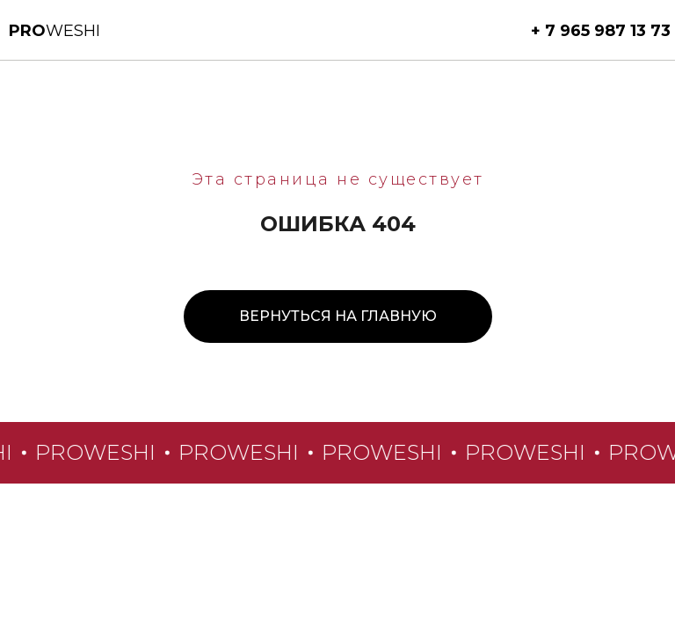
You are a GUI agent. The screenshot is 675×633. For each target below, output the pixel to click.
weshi (54, 30)
